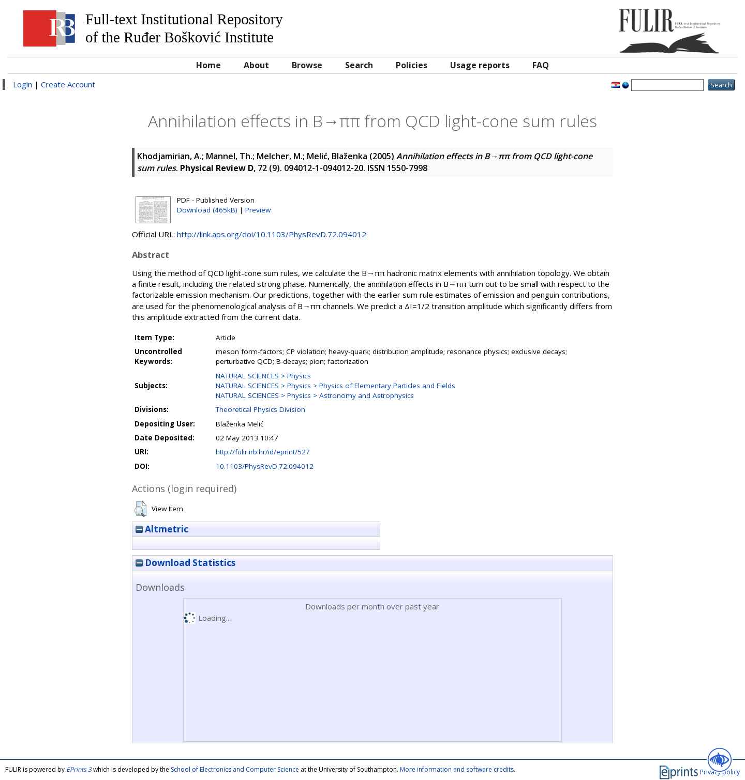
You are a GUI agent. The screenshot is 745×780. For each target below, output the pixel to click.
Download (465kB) (207, 210)
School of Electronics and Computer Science (235, 769)
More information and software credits (457, 769)
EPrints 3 (79, 769)
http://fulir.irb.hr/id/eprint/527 (263, 451)
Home (208, 65)
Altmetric (162, 529)
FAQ (540, 65)
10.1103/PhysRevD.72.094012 (265, 466)
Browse (307, 65)
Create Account (68, 84)
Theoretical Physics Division (260, 409)
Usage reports (480, 65)
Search (359, 65)
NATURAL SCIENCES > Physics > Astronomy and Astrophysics (315, 395)
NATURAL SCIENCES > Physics (263, 375)
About (256, 65)
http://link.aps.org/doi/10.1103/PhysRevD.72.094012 (271, 234)
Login (22, 84)
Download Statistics (185, 563)
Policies (411, 65)
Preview (258, 210)
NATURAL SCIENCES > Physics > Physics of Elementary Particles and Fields (335, 385)
